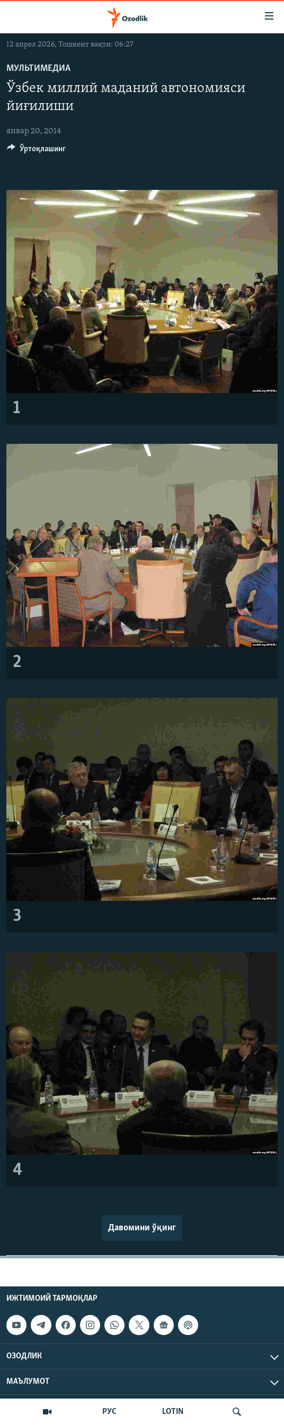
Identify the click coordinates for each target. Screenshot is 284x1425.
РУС (109, 1412)
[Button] (36, 151)
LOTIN (172, 1412)
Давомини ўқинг (142, 1228)
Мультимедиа (38, 68)
